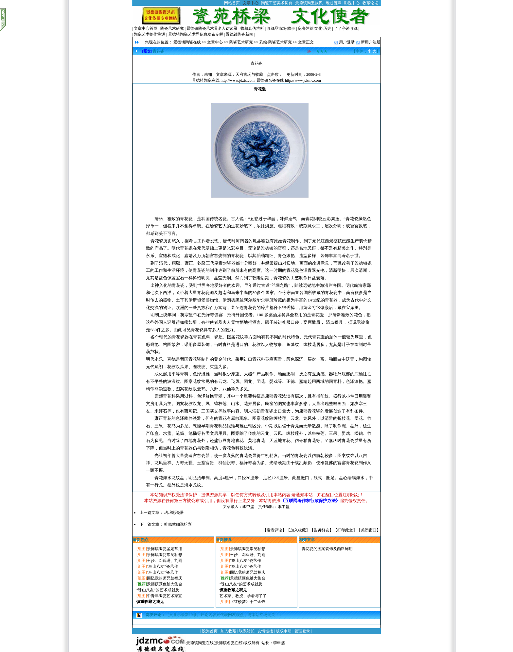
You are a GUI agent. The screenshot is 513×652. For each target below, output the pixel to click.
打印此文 (345, 530)
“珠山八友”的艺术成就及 (157, 590)
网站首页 (232, 3)
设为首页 (210, 631)
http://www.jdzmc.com (303, 80)
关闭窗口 (369, 530)
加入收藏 (298, 530)
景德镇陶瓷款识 (309, 3)
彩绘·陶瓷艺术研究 (275, 42)
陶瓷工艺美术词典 (276, 3)
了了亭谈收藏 (346, 28)
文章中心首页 (145, 28)
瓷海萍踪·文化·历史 (314, 28)
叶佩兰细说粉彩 (178, 524)
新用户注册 (370, 42)
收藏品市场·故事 (281, 28)
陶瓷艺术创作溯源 (149, 34)
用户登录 (347, 42)
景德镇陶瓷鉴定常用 (164, 548)
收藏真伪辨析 (252, 28)
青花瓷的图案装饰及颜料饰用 (327, 548)
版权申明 (284, 631)
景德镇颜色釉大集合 (164, 584)
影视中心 (352, 3)
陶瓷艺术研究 (172, 28)
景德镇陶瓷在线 (187, 42)
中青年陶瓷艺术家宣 (164, 596)
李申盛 (279, 643)
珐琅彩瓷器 (174, 512)
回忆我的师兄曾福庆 (164, 578)
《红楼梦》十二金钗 (247, 601)
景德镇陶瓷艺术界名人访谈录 (212, 28)
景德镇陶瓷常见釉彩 (164, 554)
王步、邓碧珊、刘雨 (164, 560)
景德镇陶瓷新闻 (239, 34)
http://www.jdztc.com (238, 80)
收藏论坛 (370, 3)
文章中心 (250, 3)
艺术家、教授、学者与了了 (243, 596)
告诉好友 (321, 530)
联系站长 (247, 631)
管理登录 (302, 631)
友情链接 (265, 631)
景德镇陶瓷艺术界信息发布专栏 (195, 34)
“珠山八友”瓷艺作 (162, 566)
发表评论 (274, 530)
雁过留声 (333, 3)
